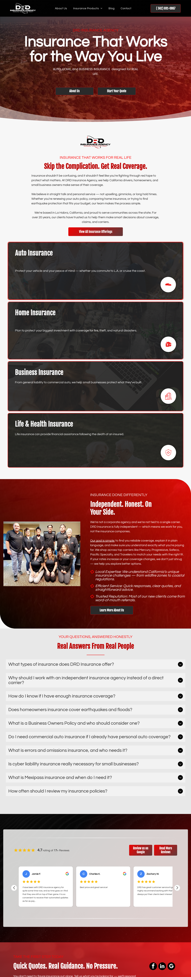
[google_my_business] (48, 933)
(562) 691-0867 (143, 925)
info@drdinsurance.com (149, 936)
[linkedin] (31, 933)
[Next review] (177, 786)
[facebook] (15, 933)
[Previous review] (14, 786)
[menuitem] (61, 8)
